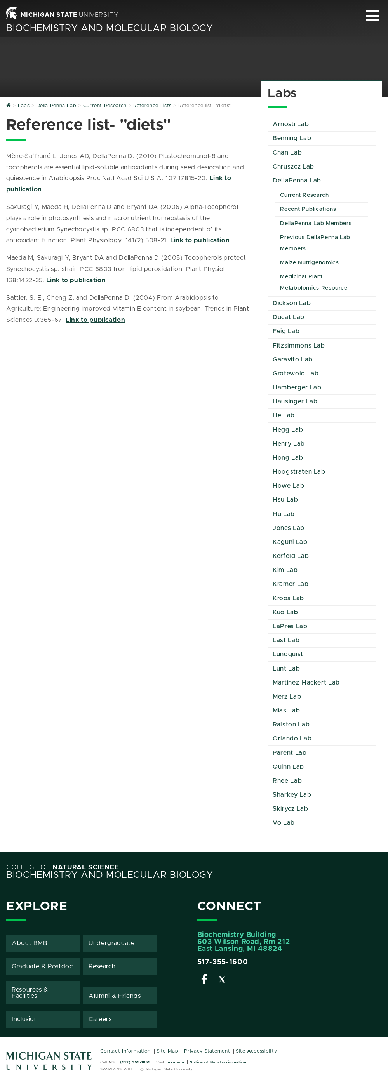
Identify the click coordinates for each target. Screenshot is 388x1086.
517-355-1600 (222, 962)
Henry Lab (289, 444)
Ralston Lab (291, 724)
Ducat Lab (288, 317)
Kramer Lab (290, 584)
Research (102, 966)
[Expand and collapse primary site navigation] (373, 16)
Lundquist (288, 654)
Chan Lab (287, 152)
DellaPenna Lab (297, 180)
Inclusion (25, 1019)
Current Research (304, 195)
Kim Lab (285, 570)
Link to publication (200, 240)
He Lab (284, 415)
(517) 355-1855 (135, 1062)
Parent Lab (289, 753)
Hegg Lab (288, 430)
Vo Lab (284, 823)
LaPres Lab (290, 626)
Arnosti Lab (291, 124)
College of (62, 867)
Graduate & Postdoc (42, 966)
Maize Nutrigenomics (309, 263)
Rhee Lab (287, 781)
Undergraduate (111, 943)
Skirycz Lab (290, 809)
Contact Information (125, 1051)
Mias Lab (286, 710)
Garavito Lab (293, 359)
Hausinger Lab (295, 401)
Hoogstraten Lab (299, 472)
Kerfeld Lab (291, 556)
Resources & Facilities (30, 993)
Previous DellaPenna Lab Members (315, 243)
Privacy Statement (207, 1051)
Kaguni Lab (290, 542)
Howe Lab (288, 486)
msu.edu (175, 1062)
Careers (100, 1019)
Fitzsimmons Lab (299, 345)
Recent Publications (308, 209)
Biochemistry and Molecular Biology (109, 28)
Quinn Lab (288, 767)
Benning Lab (292, 138)
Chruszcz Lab (293, 166)
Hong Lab (288, 458)
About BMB (30, 943)
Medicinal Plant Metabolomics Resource (313, 282)
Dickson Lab (292, 303)
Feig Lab (286, 331)
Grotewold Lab (295, 373)
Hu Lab (284, 514)
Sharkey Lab (292, 795)
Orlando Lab (292, 738)
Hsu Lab (285, 500)
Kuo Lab (285, 612)
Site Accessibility (256, 1051)
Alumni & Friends (115, 996)
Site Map (168, 1051)
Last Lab (286, 640)
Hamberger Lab (297, 387)
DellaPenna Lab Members (315, 223)
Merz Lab (287, 696)
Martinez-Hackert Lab (306, 682)
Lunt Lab (286, 669)
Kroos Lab (288, 598)
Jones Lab (288, 528)
